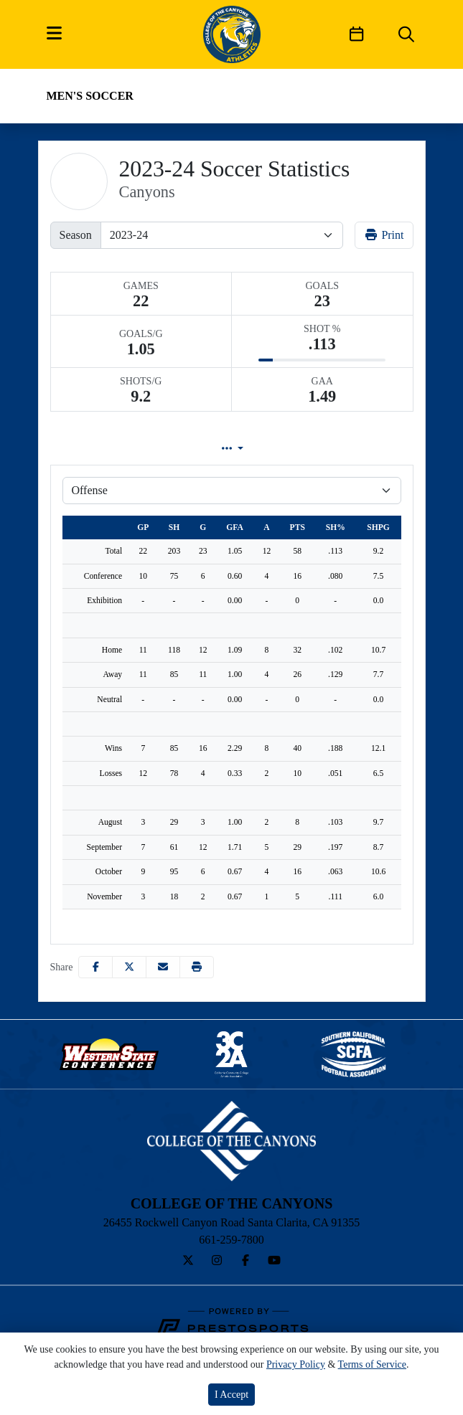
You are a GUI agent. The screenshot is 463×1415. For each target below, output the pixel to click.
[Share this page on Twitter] (129, 967)
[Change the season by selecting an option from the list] (222, 235)
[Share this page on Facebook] (95, 967)
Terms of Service (372, 1364)
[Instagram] (216, 1261)
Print (383, 235)
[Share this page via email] (163, 967)
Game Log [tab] (307, 449)
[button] (196, 967)
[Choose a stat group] (231, 490)
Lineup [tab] (208, 449)
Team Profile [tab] (103, 449)
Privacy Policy (295, 1364)
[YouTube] (274, 1261)
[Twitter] (188, 1261)
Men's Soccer (90, 96)
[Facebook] (245, 1261)
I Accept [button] (231, 1394)
